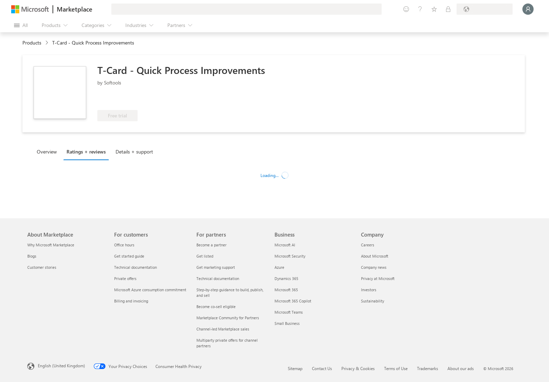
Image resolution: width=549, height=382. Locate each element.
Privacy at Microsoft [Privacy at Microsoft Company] (378, 278)
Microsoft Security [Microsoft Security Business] (289, 256)
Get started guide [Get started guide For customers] (129, 256)
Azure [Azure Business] (279, 267)
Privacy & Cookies (358, 368)
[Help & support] (420, 9)
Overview (47, 151)
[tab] (48, 151)
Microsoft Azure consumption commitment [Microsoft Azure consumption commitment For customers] (150, 289)
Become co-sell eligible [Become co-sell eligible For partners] (216, 306)
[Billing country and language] (485, 9)
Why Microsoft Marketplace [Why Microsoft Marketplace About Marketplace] (50, 244)
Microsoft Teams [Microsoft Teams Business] (288, 312)
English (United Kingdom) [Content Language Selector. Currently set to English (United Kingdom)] (61, 365)
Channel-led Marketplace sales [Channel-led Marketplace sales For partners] (222, 329)
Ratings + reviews (86, 151)
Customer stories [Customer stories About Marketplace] (41, 267)
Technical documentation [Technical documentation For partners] (217, 278)
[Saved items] (434, 9)
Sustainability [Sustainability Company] (372, 300)
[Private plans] (448, 9)
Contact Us (322, 368)
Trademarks (427, 368)
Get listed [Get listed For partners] (204, 256)
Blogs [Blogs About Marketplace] (31, 256)
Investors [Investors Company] (368, 289)
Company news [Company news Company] (374, 267)
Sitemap (295, 368)
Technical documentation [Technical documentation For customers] (135, 267)
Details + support (134, 151)
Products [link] (31, 42)
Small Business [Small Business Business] (287, 323)
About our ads (460, 368)
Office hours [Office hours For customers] (124, 244)
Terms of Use (396, 368)
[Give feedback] (406, 9)
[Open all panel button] (20, 25)
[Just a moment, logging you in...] (528, 9)
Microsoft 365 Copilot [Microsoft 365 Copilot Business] (292, 300)
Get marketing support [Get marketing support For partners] (215, 267)
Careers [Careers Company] (367, 244)
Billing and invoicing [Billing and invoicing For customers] (131, 300)
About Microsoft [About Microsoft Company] (374, 256)
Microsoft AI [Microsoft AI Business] (284, 244)
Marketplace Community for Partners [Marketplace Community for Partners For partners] (227, 317)
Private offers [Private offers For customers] (125, 278)
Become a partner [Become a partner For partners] (211, 244)
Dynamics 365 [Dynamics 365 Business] (286, 278)
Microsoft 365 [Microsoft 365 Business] (286, 289)
